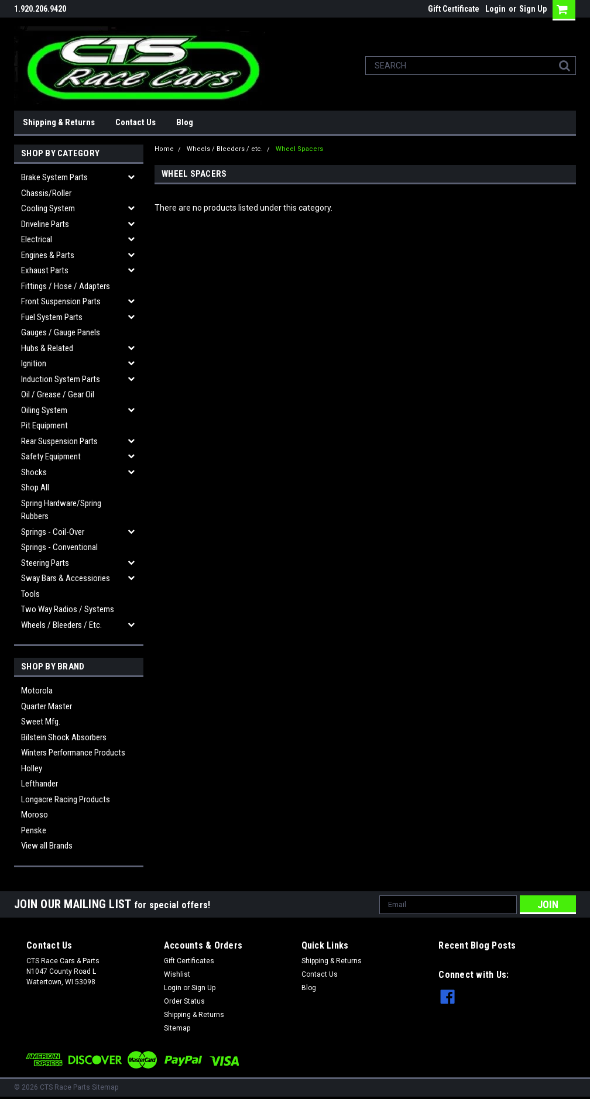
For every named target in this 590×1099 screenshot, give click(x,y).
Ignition (33, 363)
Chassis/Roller (46, 193)
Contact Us (135, 122)
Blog (184, 122)
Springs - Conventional (59, 547)
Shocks (34, 472)
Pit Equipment (44, 425)
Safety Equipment (51, 456)
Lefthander (39, 783)
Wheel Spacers (299, 149)
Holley (31, 768)
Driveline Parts (45, 224)
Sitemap (177, 1028)
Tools (30, 594)
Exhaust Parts (44, 270)
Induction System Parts (60, 379)
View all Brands (47, 845)
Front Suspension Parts (61, 301)
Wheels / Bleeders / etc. (61, 625)
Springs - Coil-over (52, 532)
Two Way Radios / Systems (67, 609)
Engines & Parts (47, 255)
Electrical (36, 239)
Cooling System (48, 208)
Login (495, 8)
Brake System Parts (54, 177)
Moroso (34, 814)
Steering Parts (45, 563)
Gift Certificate (453, 8)
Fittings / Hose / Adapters (65, 286)
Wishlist (177, 974)
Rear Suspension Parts (59, 441)
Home (164, 149)
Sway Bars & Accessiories (65, 578)
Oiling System (44, 410)
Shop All (35, 487)
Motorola (37, 690)
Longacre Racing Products (65, 799)
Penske (33, 830)
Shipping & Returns (59, 122)
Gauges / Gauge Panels (60, 332)
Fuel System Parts (52, 317)
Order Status (184, 1001)
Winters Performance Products (73, 752)
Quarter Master (46, 706)
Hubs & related (47, 348)
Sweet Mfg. (40, 721)
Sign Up (533, 8)
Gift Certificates (189, 961)
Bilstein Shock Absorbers (64, 737)
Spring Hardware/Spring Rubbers (61, 510)
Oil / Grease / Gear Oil (57, 394)
